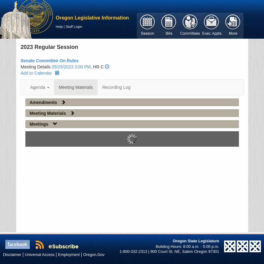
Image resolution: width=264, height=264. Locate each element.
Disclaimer (12, 255)
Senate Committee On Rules (50, 60)
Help (59, 26)
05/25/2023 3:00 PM (71, 66)
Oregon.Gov (94, 255)
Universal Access (39, 255)
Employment (69, 255)
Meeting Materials (76, 87)
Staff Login (74, 26)
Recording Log (116, 87)
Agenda (40, 87)
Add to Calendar (40, 73)
